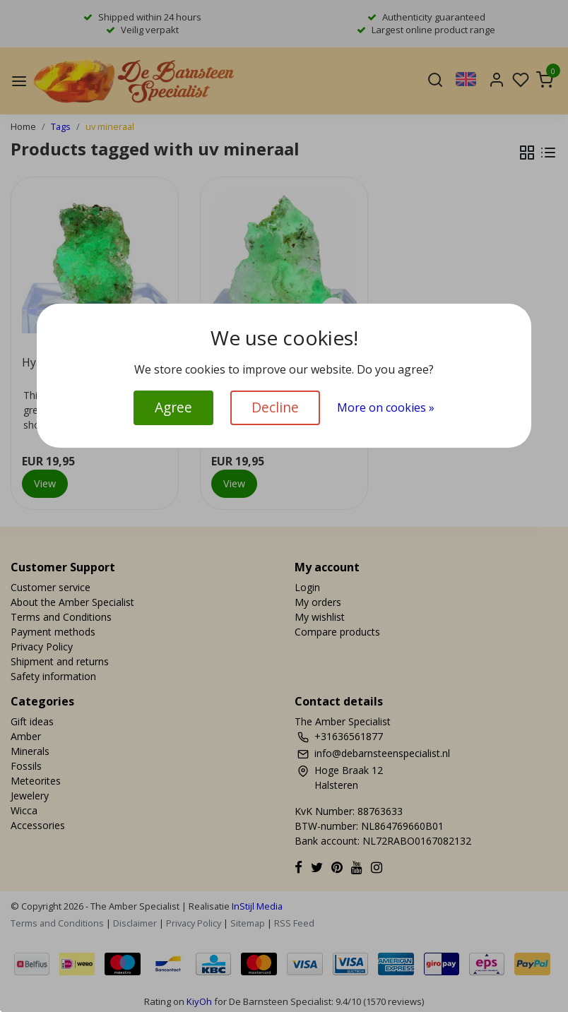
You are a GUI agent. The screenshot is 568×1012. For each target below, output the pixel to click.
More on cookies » (385, 407)
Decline (275, 407)
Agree (173, 407)
